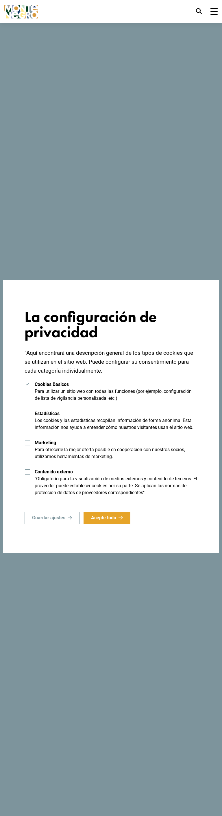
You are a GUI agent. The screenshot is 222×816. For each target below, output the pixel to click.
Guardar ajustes (48, 517)
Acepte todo (103, 517)
